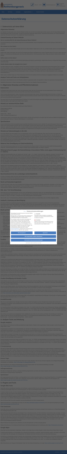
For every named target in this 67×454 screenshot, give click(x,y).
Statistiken (37, 219)
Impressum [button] (39, 242)
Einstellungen (15, 229)
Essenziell (37, 213)
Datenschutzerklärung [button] (34, 242)
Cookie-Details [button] (28, 242)
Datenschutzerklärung (15, 228)
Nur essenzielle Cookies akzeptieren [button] (33, 236)
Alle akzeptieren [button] (22, 232)
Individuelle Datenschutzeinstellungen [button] (33, 239)
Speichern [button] (45, 232)
